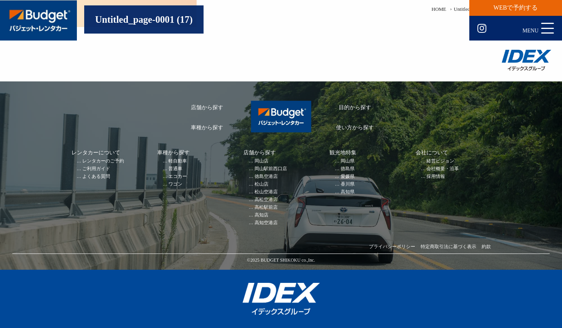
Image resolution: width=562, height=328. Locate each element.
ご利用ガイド (96, 168)
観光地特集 (343, 153)
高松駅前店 (266, 207)
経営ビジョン (440, 161)
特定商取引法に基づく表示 (448, 246)
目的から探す (355, 107)
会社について (432, 153)
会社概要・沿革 (442, 168)
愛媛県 (348, 176)
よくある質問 (96, 176)
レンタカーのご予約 (103, 161)
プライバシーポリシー (392, 246)
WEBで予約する (516, 7)
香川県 (348, 184)
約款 (486, 246)
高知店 (261, 215)
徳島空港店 (266, 176)
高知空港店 (266, 222)
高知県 (348, 191)
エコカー (177, 176)
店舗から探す (207, 107)
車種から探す (207, 127)
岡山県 (348, 161)
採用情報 (435, 176)
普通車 (175, 168)
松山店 (261, 184)
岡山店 (261, 161)
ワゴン (175, 184)
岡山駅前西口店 (271, 168)
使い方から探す (355, 127)
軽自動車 (177, 161)
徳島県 (348, 168)
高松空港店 (266, 199)
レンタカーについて (95, 153)
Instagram (481, 29)
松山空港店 (266, 191)
